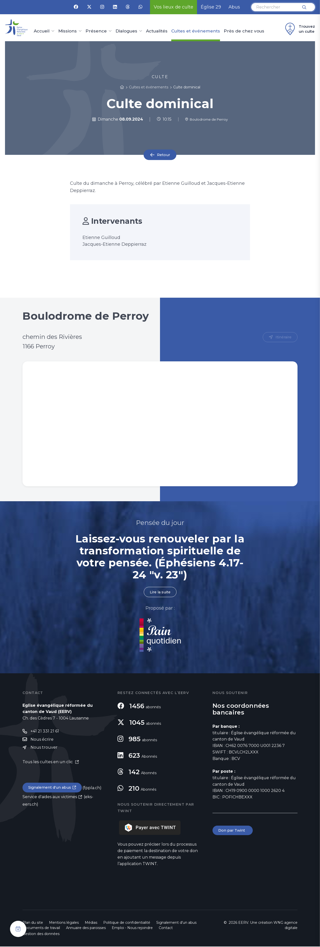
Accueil (42, 31)
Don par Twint (233, 831)
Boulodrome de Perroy (206, 119)
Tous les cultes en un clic (48, 763)
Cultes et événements (195, 31)
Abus (234, 7)
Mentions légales (64, 923)
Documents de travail (41, 928)
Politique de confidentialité (126, 923)
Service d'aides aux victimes (49, 799)
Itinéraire (283, 337)
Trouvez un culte (299, 29)
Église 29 (211, 7)
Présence (96, 31)
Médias (91, 923)
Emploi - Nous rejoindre (132, 928)
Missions (67, 31)
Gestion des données (41, 934)
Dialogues (126, 31)
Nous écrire (42, 740)
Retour (163, 154)
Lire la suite (160, 592)
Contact (166, 928)
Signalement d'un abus (51, 789)
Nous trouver (44, 749)
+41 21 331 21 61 (44, 732)
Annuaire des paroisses (86, 928)
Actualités (157, 31)
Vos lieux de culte (173, 7)
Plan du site (32, 923)
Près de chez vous (244, 31)
